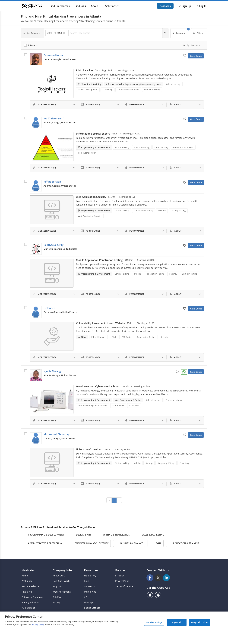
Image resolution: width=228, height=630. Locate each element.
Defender (49, 308)
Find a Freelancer (31, 586)
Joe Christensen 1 (54, 118)
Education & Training (90, 84)
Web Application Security (91, 197)
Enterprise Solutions (32, 597)
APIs (86, 597)
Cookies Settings (154, 622)
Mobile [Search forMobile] (137, 273)
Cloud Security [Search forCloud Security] (161, 147)
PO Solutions (28, 607)
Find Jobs (80, 6)
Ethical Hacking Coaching (91, 70)
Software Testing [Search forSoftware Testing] (152, 89)
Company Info (62, 570)
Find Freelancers (60, 6)
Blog (86, 581)
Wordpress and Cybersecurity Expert (98, 386)
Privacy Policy (122, 581)
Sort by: (192, 45)
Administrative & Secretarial (43, 543)
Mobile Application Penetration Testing (99, 260)
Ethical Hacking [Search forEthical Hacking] (173, 84)
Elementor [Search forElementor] (134, 405)
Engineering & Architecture (89, 543)
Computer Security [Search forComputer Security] (87, 152)
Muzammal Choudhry (57, 434)
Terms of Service (124, 586)
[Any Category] (32, 33)
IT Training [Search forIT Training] (107, 89)
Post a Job (165, 5)
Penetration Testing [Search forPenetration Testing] (155, 273)
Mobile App (90, 591)
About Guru (59, 575)
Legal (156, 543)
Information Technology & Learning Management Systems (133, 84)
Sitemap (88, 602)
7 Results (33, 45)
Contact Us (89, 586)
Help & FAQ (90, 575)
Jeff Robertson (52, 181)
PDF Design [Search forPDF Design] (126, 337)
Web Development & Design (128, 400)
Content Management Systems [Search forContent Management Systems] (92, 405)
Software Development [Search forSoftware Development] (128, 89)
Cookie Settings (92, 607)
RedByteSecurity (53, 245)
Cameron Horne (53, 55)
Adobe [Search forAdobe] (137, 463)
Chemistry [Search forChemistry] (184, 463)
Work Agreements (62, 591)
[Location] (180, 33)
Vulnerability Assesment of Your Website (100, 323)
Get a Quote (196, 56)
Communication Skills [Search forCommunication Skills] (183, 147)
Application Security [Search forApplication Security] (143, 210)
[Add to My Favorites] (184, 55)
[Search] (165, 33)
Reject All (176, 622)
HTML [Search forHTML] (113, 337)
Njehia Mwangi (52, 371)
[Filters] (199, 33)
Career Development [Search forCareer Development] (88, 89)
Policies (120, 570)
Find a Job (27, 591)
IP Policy (119, 575)
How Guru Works (61, 581)
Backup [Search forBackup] (149, 463)
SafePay (57, 597)
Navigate (28, 570)
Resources (91, 570)
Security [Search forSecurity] (162, 210)
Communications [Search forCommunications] (174, 400)
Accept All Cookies (199, 622)
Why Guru (58, 586)
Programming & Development (95, 147)
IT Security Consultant (89, 449)
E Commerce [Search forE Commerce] (118, 405)
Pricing (56, 602)
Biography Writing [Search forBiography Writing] (166, 463)
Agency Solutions (31, 602)
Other (83, 337)
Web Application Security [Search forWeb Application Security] (89, 216)
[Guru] (32, 6)
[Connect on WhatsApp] (184, 372)
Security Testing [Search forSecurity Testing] (178, 210)
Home (25, 575)
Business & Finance (129, 543)
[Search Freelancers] (115, 33)
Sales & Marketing (150, 535)
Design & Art (81, 535)
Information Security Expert (93, 133)
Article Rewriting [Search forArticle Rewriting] (141, 147)
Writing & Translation (114, 535)
